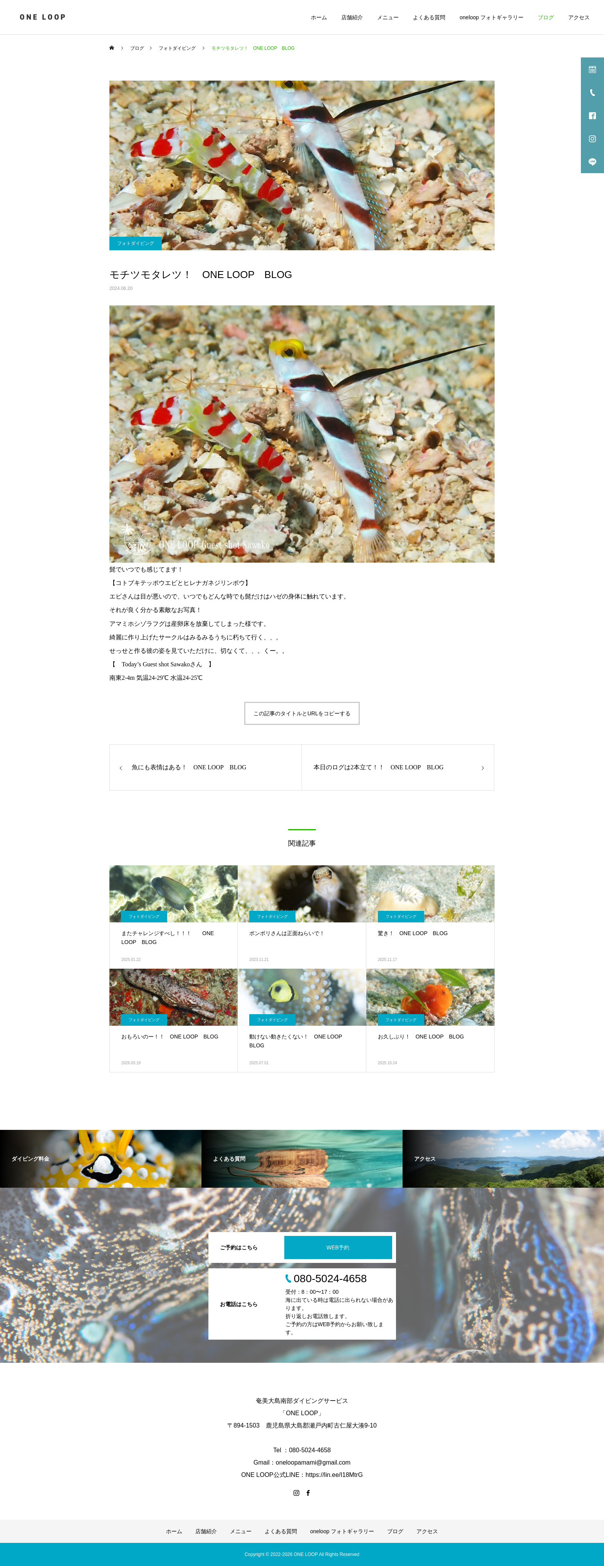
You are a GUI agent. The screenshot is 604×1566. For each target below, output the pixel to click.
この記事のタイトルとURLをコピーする (302, 713)
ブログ (546, 17)
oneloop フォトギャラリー (491, 17)
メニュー (388, 17)
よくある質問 (429, 17)
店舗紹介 (352, 17)
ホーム (319, 17)
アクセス (579, 17)
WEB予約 (338, 1247)
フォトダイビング (135, 243)
